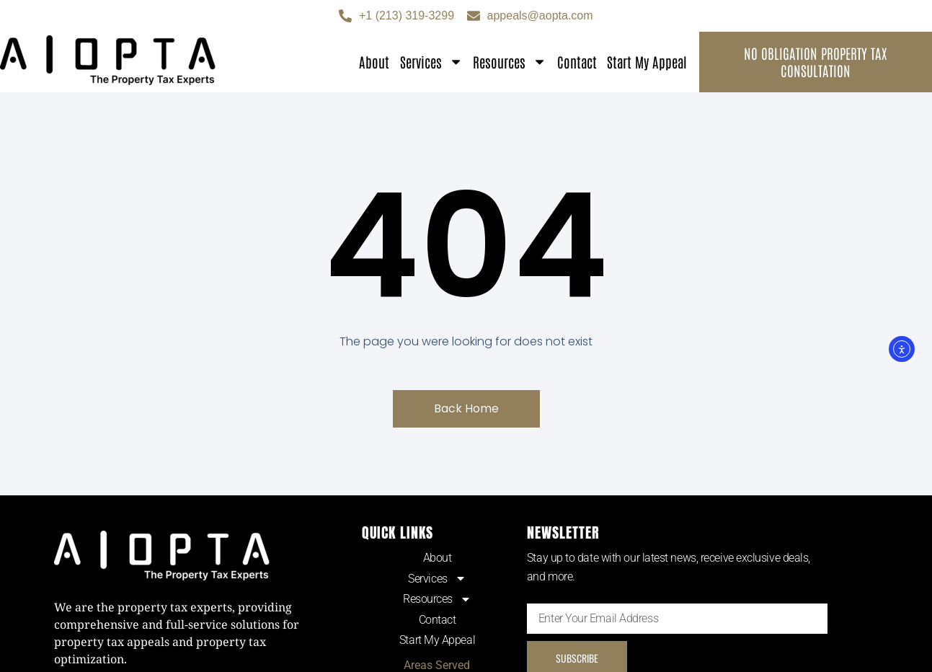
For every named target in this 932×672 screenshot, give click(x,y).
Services (431, 62)
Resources (509, 62)
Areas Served (437, 665)
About (374, 62)
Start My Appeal (647, 62)
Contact (577, 62)
